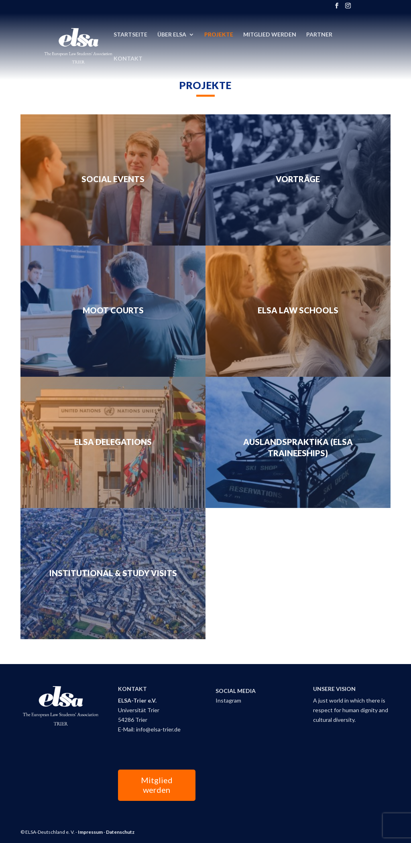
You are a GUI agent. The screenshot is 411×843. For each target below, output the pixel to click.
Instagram (228, 700)
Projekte (218, 35)
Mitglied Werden (269, 35)
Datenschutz (120, 832)
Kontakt (128, 59)
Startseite (130, 35)
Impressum (90, 832)
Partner (319, 35)
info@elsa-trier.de (158, 729)
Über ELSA (171, 35)
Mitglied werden (157, 784)
